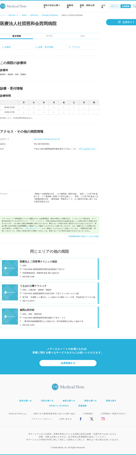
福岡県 (24, 15)
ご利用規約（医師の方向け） (113, 414)
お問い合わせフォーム (33, 228)
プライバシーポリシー (41, 419)
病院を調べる (13, 15)
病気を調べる (25, 401)
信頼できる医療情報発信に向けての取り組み (54, 414)
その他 (103, 6)
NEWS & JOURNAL (59, 406)
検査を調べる (69, 401)
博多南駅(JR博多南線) (50, 15)
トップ (2, 15)
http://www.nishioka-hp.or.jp (47, 139)
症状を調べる (47, 401)
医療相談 (70, 6)
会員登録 (125, 6)
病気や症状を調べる (52, 6)
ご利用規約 (87, 414)
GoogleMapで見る (87, 149)
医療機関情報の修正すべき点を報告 (84, 236)
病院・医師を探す (87, 6)
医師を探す (111, 401)
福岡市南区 (34, 15)
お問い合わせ (65, 419)
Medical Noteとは (17, 414)
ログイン (114, 6)
